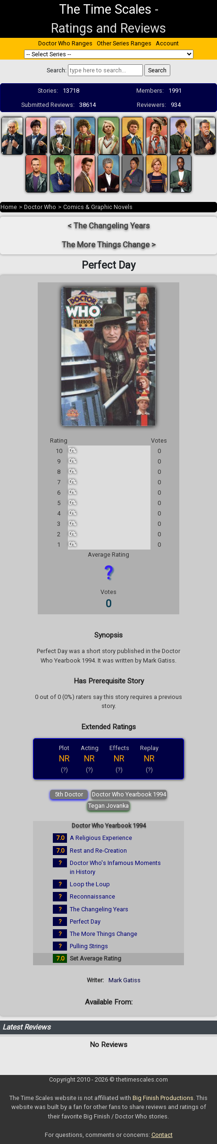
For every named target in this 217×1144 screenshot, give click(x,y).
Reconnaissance (92, 896)
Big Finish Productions (163, 1097)
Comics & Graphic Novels (98, 206)
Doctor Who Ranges (65, 43)
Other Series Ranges (124, 43)
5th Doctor (69, 794)
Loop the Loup (90, 884)
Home (8, 206)
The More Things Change (103, 933)
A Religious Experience (101, 837)
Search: (57, 70)
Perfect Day (85, 921)
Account (167, 43)
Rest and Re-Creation (98, 850)
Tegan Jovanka (108, 805)
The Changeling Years (99, 909)
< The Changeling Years (108, 225)
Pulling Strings (89, 946)
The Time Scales (105, 9)
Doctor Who (40, 206)
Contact (162, 1134)
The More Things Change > (109, 244)
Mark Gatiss (124, 980)
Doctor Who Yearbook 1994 (129, 794)
